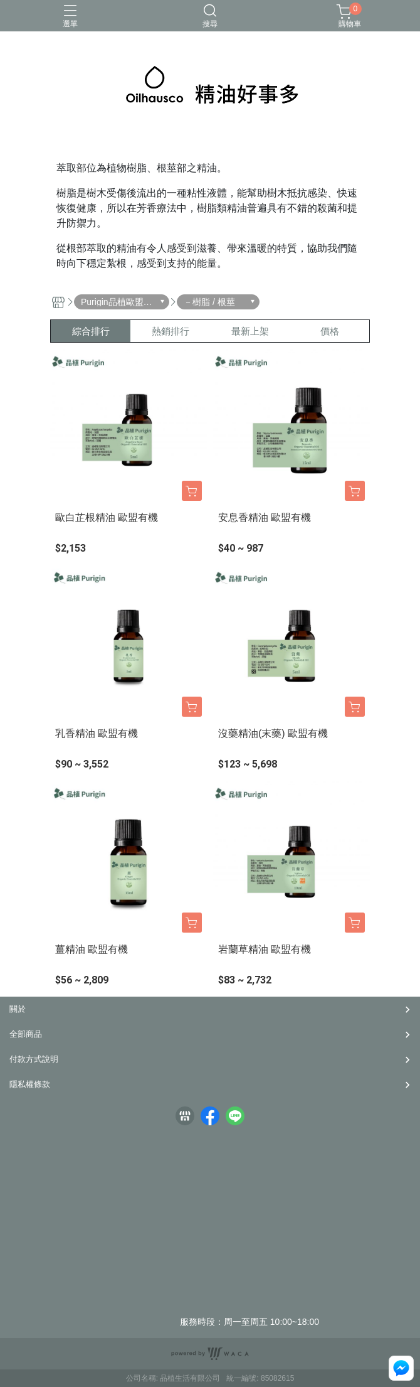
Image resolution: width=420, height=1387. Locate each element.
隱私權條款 (29, 1084)
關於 (17, 1009)
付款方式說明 (33, 1059)
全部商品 (25, 1034)
